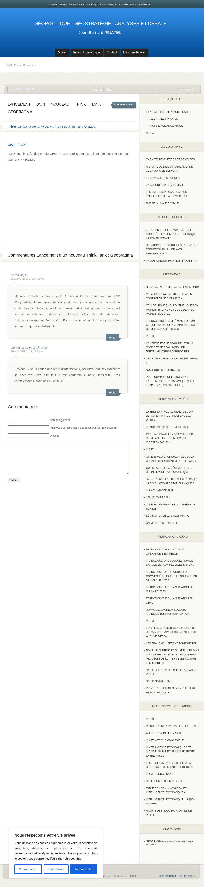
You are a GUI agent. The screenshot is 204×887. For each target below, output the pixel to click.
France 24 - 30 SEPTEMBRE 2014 (167, 427)
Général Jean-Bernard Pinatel (168, 112)
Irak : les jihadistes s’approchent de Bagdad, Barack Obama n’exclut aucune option (171, 632)
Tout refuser (56, 869)
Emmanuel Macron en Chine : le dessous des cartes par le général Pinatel (20, 89)
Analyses (90, 126)
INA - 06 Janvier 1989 (159, 490)
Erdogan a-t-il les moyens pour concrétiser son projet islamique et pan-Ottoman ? (171, 234)
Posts (17, 65)
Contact (112, 52)
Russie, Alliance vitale (166, 125)
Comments (29, 65)
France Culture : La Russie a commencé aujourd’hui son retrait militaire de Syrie (171, 576)
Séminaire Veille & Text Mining (167, 515)
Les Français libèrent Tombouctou (171, 643)
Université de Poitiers (162, 523)
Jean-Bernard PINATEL (100, 32)
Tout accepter (84, 869)
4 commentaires (123, 104)
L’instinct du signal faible (165, 740)
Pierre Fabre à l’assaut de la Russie (172, 726)
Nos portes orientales (163, 369)
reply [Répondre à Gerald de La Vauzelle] (112, 392)
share (98, 89)
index (150, 132)
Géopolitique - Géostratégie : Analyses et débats (100, 23)
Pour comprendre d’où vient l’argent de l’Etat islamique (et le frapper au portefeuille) (170, 381)
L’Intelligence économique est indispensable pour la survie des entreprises (170, 751)
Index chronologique (86, 52)
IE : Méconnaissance (160, 774)
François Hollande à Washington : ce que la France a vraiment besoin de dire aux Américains (172, 325)
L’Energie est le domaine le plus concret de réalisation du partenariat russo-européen (169, 347)
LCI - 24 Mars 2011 (158, 497)
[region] (56, 853)
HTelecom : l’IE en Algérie (164, 781)
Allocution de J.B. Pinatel (164, 733)
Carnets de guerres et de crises (170, 159)
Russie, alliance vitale (162, 203)
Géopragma (154, 841)
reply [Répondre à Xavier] (112, 337)
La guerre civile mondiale (165, 184)
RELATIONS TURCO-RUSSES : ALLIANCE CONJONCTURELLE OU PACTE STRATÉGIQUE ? (171, 249)
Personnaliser (28, 869)
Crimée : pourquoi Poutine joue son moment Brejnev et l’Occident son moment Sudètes (172, 309)
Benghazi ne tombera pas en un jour (172, 287)
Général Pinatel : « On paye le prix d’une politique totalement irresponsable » (170, 438)
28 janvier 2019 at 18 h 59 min (28, 278)
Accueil (62, 52)
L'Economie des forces (163, 177)
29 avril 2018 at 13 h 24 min (27, 351)
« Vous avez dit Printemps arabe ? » (171, 260)
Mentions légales (134, 52)
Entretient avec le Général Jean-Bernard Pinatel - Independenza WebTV (170, 415)
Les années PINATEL (164, 118)
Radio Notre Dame (159, 681)
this (108, 89)
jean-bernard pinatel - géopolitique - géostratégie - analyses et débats (99, 4)
